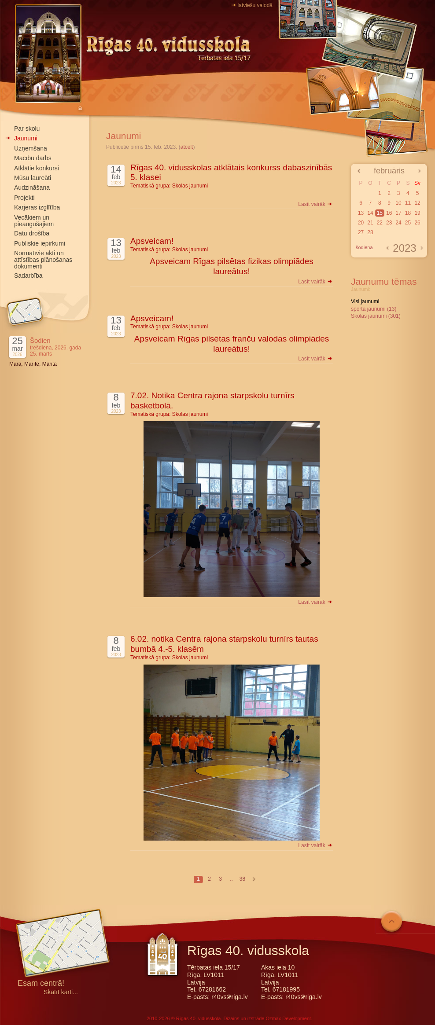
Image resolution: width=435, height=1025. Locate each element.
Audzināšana (32, 187)
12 (417, 203)
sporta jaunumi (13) (373, 309)
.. (231, 879)
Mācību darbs (33, 158)
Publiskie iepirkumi (39, 243)
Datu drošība (31, 233)
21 (370, 223)
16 (389, 213)
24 (398, 223)
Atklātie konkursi (36, 168)
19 (417, 213)
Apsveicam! (151, 241)
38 (242, 879)
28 (370, 232)
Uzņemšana (30, 148)
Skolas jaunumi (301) (376, 316)
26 (417, 223)
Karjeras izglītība (37, 207)
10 (398, 203)
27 (361, 232)
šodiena (364, 247)
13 (361, 213)
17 (398, 213)
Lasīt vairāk (315, 204)
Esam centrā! (41, 984)
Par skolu (27, 128)
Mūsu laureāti (32, 177)
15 (380, 213)
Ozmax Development (288, 1018)
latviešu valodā (255, 5)
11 (408, 203)
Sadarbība (28, 275)
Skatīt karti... (61, 992)
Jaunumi (25, 138)
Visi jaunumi (365, 301)
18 (408, 213)
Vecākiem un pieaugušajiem (34, 221)
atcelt (187, 147)
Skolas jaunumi (190, 186)
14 (370, 213)
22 (380, 223)
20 (361, 223)
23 (389, 223)
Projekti (24, 197)
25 (408, 223)
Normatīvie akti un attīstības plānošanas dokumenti (43, 260)
